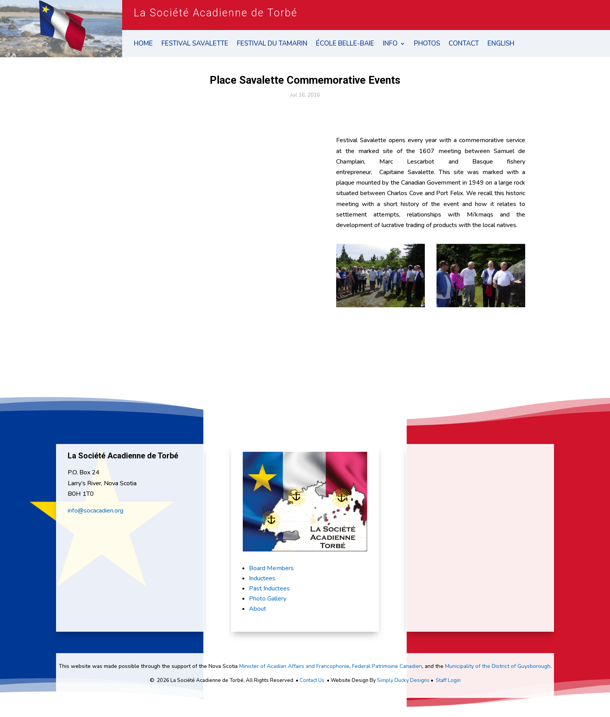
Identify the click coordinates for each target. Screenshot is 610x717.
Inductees (262, 578)
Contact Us (312, 680)
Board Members (271, 568)
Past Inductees (269, 588)
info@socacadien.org (95, 510)
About (257, 608)
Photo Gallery (267, 598)
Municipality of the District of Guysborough (497, 666)
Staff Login (448, 680)
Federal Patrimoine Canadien (387, 666)
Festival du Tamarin (272, 44)
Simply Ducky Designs (403, 680)
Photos (427, 44)
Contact (464, 44)
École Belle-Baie (345, 44)
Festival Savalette (194, 44)
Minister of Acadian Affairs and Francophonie (294, 666)
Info (390, 44)
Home (143, 44)
